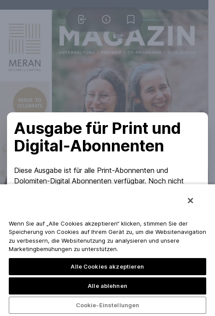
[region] (107, 249)
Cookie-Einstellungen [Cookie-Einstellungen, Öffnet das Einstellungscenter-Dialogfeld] (108, 305)
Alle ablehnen (107, 285)
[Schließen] (190, 200)
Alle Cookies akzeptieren (107, 266)
